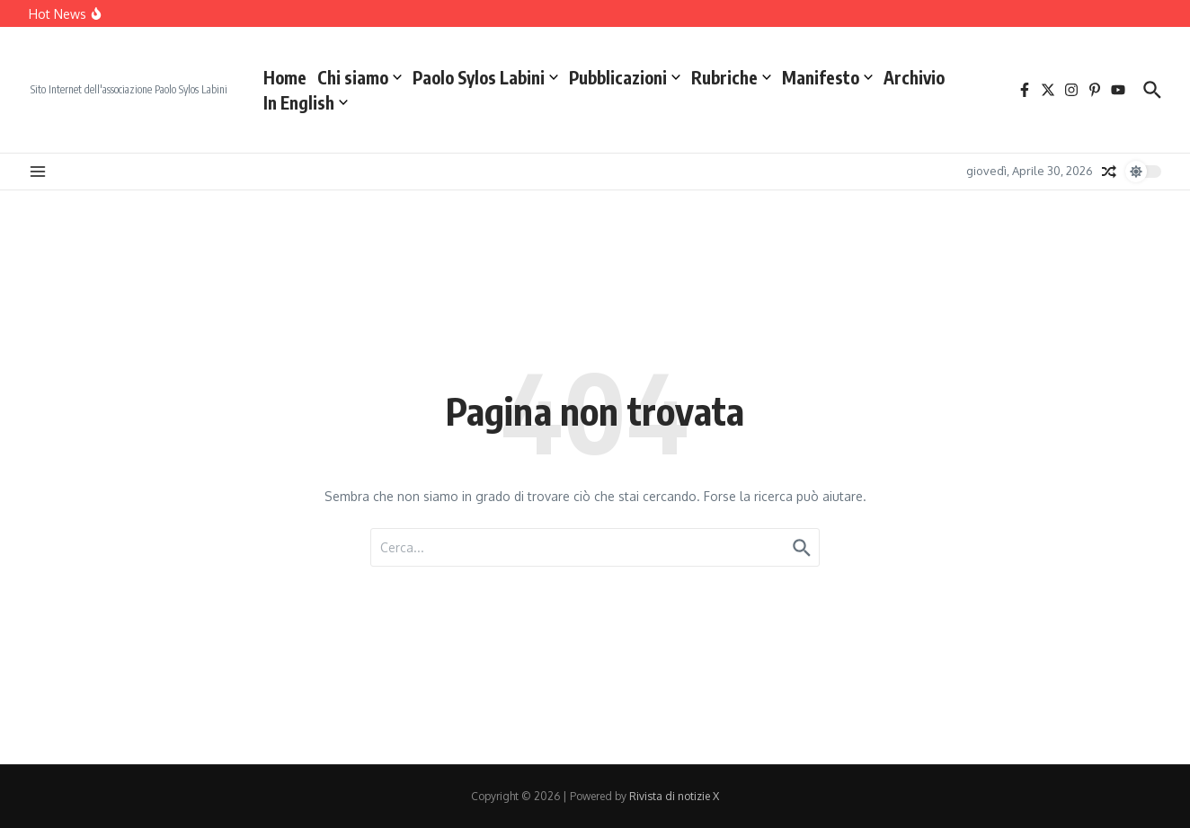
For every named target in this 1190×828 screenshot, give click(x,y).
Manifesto (827, 77)
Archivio (914, 77)
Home (284, 77)
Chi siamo (359, 77)
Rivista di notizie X (674, 796)
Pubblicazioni (624, 77)
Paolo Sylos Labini (485, 77)
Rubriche (731, 77)
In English (305, 102)
